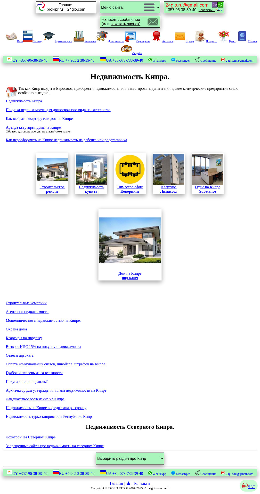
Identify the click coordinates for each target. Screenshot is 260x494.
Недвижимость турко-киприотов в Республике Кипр (49, 416)
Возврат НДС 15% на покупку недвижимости (43, 347)
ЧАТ (248, 487)
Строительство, (52, 173)
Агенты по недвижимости (27, 312)
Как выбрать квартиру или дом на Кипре (39, 118)
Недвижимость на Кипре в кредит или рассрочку (46, 408)
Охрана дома (16, 329)
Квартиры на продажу (24, 338)
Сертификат (137, 41)
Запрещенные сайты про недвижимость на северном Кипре (55, 446)
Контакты (142, 483)
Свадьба (131, 53)
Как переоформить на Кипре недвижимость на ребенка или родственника (66, 140)
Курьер (184, 41)
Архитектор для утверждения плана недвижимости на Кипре (56, 390)
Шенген (246, 41)
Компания (84, 41)
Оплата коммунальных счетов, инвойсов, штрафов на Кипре (55, 364)
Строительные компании (26, 303)
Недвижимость (91, 173)
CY (27, 60)
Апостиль (162, 41)
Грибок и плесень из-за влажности (34, 373)
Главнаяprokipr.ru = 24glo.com (66, 7)
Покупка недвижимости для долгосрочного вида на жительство (58, 110)
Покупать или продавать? (27, 381)
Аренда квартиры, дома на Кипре (33, 127)
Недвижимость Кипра (24, 101)
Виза (14, 41)
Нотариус (205, 41)
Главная (116, 483)
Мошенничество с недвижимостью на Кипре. (43, 320)
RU (73, 60)
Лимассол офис (130, 173)
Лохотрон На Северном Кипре (31, 437)
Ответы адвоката (19, 355)
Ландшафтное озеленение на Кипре (35, 399)
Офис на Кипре (207, 187)
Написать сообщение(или (121, 21)
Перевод (32, 41)
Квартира (168, 173)
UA (121, 60)
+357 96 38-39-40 (190, 7)
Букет (227, 41)
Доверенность (110, 41)
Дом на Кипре (130, 244)
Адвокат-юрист (57, 41)
